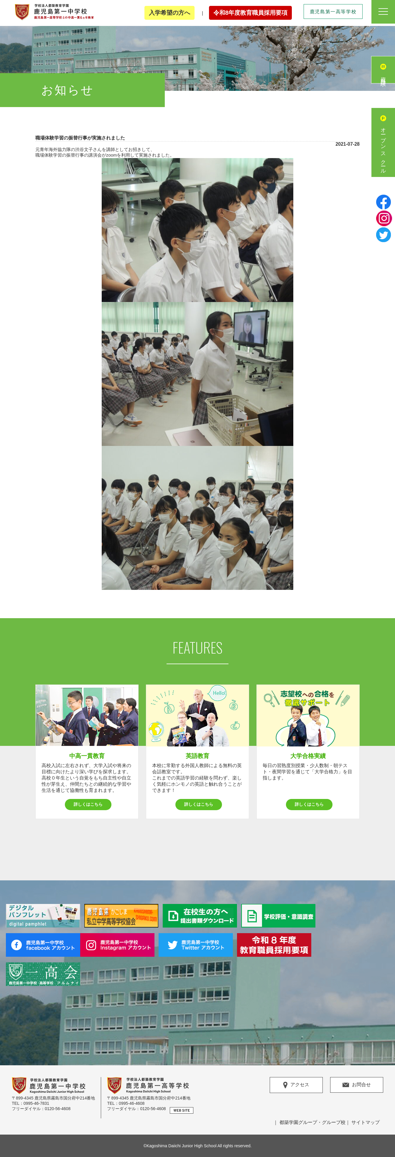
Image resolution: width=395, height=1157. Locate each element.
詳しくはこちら (88, 804)
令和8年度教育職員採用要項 (250, 12)
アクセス (296, 1085)
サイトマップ (365, 1122)
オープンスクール (383, 148)
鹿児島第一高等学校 (333, 11)
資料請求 (383, 76)
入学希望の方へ (169, 12)
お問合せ (357, 1084)
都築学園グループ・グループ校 (312, 1122)
